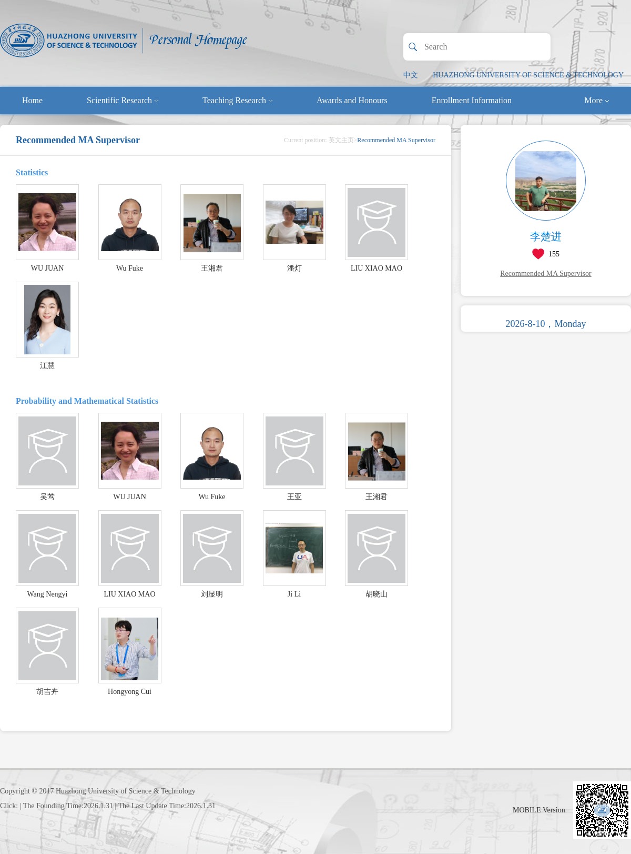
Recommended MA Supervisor (545, 273)
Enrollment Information (472, 100)
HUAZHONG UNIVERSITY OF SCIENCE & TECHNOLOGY (528, 75)
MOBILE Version (539, 810)
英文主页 (341, 140)
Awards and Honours (352, 100)
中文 (410, 75)
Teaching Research (237, 100)
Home (32, 100)
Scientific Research (122, 100)
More (596, 100)
